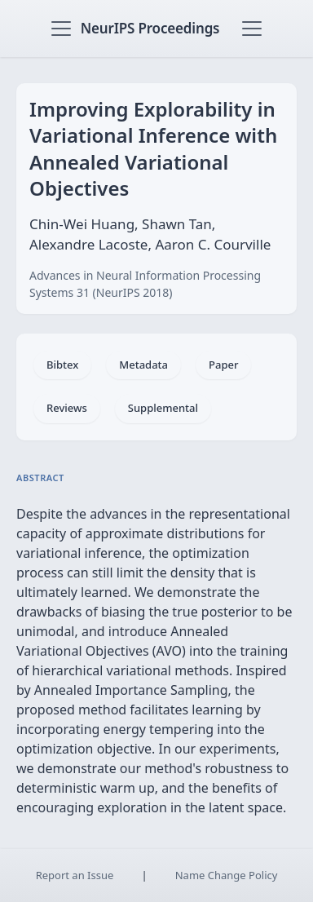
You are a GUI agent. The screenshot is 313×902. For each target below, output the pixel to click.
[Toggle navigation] (61, 28)
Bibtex (62, 364)
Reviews (66, 407)
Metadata (143, 364)
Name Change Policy (226, 875)
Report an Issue (75, 875)
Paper (223, 364)
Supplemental (163, 407)
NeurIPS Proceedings (150, 28)
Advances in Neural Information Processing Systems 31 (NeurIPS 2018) (145, 284)
